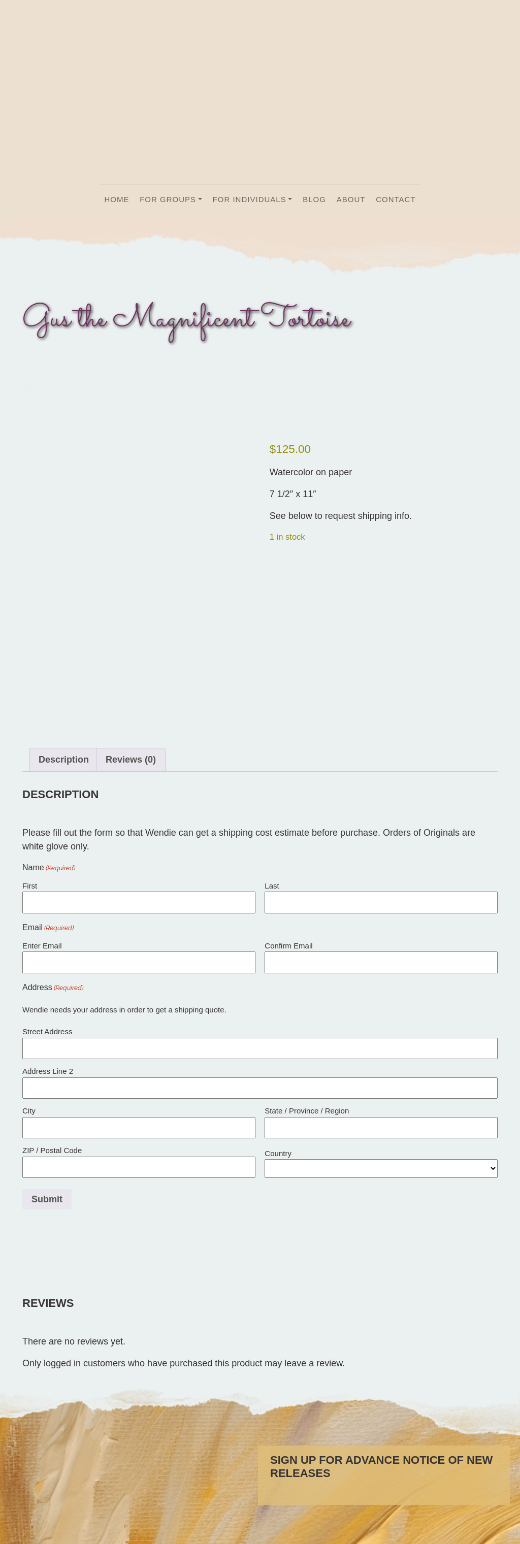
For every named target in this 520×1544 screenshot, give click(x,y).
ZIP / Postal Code (52, 1159)
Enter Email (42, 954)
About (351, 199)
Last (272, 895)
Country (278, 1162)
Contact (395, 199)
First (29, 895)
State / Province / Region (307, 1119)
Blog (314, 199)
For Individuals (249, 199)
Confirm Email (288, 954)
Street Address (47, 1040)
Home (116, 199)
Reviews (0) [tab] (131, 769)
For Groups (168, 199)
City (29, 1119)
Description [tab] (64, 769)
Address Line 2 (47, 1080)
